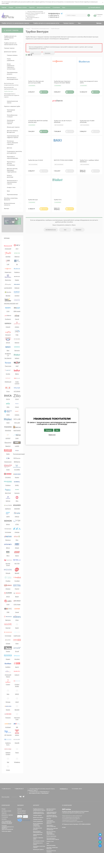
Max (57, 430)
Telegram (49, 430)
